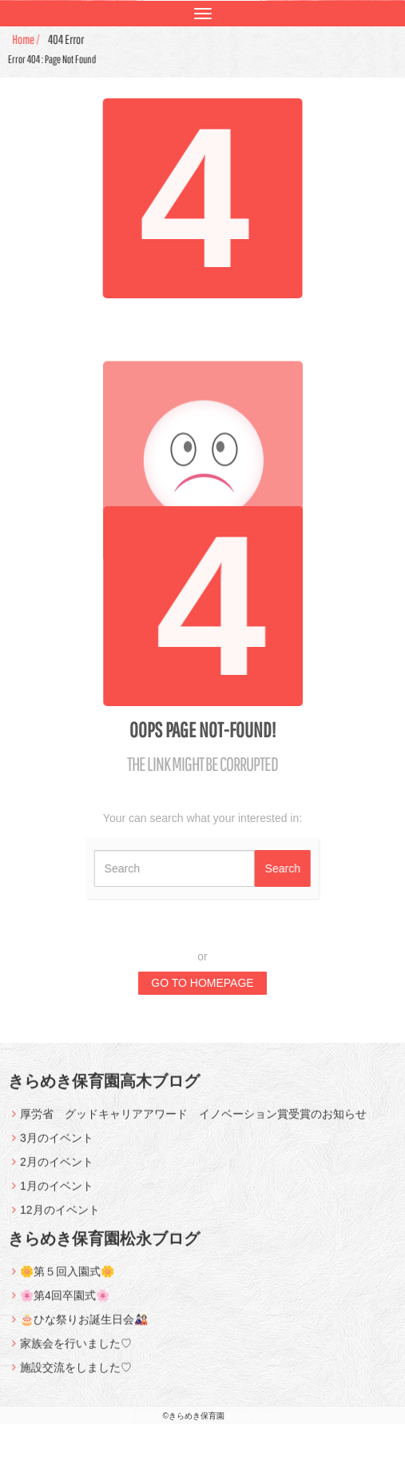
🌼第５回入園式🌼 (67, 1278)
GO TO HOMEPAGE (202, 982)
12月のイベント (60, 1217)
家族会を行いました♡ (76, 1350)
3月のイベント (56, 1145)
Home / (28, 39)
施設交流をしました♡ (76, 1374)
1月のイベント (56, 1193)
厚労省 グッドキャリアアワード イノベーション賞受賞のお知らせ (193, 1121)
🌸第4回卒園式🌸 (64, 1302)
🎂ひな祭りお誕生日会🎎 (84, 1326)
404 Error (67, 39)
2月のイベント (56, 1169)
